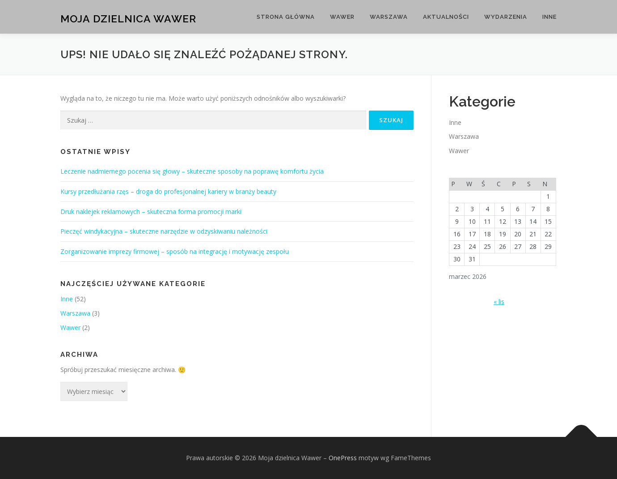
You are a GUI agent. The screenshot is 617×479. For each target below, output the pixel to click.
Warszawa (389, 16)
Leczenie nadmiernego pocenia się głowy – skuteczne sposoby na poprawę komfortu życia (192, 171)
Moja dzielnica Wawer (128, 18)
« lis (499, 301)
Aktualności (446, 16)
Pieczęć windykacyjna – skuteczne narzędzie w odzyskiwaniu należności (163, 231)
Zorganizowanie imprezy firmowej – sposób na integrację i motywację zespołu (174, 251)
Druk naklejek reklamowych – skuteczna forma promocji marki (150, 211)
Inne (549, 16)
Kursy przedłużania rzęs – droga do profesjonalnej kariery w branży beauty (168, 191)
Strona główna (286, 16)
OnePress (343, 457)
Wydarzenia (505, 16)
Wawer (342, 16)
